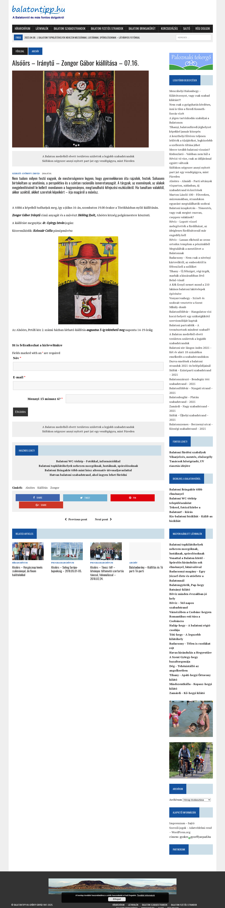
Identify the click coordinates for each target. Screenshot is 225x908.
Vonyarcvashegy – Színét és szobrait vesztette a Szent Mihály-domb (191, 302)
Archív (133, 555)
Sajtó (185, 28)
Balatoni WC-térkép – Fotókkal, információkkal (88, 461)
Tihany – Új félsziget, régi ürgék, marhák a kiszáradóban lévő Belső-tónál (192, 275)
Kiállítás (42, 487)
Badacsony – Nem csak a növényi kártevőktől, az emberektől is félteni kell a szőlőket (190, 262)
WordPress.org (181, 828)
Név (16, 358)
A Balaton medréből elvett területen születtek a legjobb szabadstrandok (88, 156)
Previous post (76, 512)
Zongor (53, 487)
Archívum (176, 796)
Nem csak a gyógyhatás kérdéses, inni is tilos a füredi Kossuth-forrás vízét (190, 109)
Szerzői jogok (178, 824)
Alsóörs (29, 487)
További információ (146, 895)
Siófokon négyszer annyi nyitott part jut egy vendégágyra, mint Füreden (88, 161)
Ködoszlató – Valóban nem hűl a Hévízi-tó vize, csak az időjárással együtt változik (191, 158)
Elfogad (117, 899)
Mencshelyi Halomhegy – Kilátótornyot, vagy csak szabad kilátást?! (190, 95)
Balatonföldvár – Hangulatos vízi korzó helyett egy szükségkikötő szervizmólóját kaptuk (191, 316)
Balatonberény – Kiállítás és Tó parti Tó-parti (146, 562)
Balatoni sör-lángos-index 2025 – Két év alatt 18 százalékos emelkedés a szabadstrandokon (191, 352)
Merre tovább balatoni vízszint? (190, 150)
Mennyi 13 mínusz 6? (44, 399)
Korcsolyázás (168, 28)
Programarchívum (62, 555)
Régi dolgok (202, 28)
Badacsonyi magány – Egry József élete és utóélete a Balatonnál (188, 576)
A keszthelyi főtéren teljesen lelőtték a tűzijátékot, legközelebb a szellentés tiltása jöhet (191, 140)
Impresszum (178, 819)
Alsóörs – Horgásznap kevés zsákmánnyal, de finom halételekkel (26, 563)
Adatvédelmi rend (200, 824)
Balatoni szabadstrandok (69, 28)
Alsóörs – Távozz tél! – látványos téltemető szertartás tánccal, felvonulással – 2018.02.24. (107, 565)
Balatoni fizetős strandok (106, 28)
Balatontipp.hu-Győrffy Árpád (28, 901)
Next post (103, 512)
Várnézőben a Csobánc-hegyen (191, 608)
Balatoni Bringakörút (141, 28)
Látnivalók (41, 28)
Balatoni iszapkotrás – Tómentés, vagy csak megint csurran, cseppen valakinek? (191, 212)
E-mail (18, 377)
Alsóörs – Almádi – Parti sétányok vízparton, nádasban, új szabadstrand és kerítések (191, 185)
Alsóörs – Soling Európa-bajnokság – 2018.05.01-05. (66, 562)
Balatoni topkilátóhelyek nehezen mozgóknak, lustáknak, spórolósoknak (88, 466)
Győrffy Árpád (30, 173)
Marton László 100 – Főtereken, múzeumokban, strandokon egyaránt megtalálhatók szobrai (190, 199)
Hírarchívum (21, 28)
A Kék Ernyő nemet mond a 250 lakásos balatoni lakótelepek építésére (190, 289)
